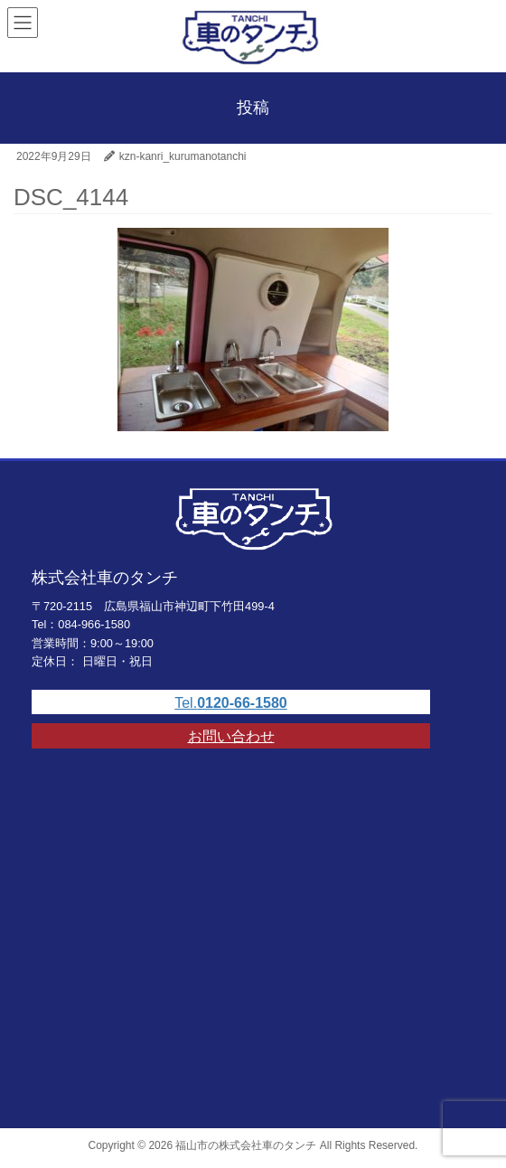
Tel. (230, 703)
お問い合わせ (231, 736)
